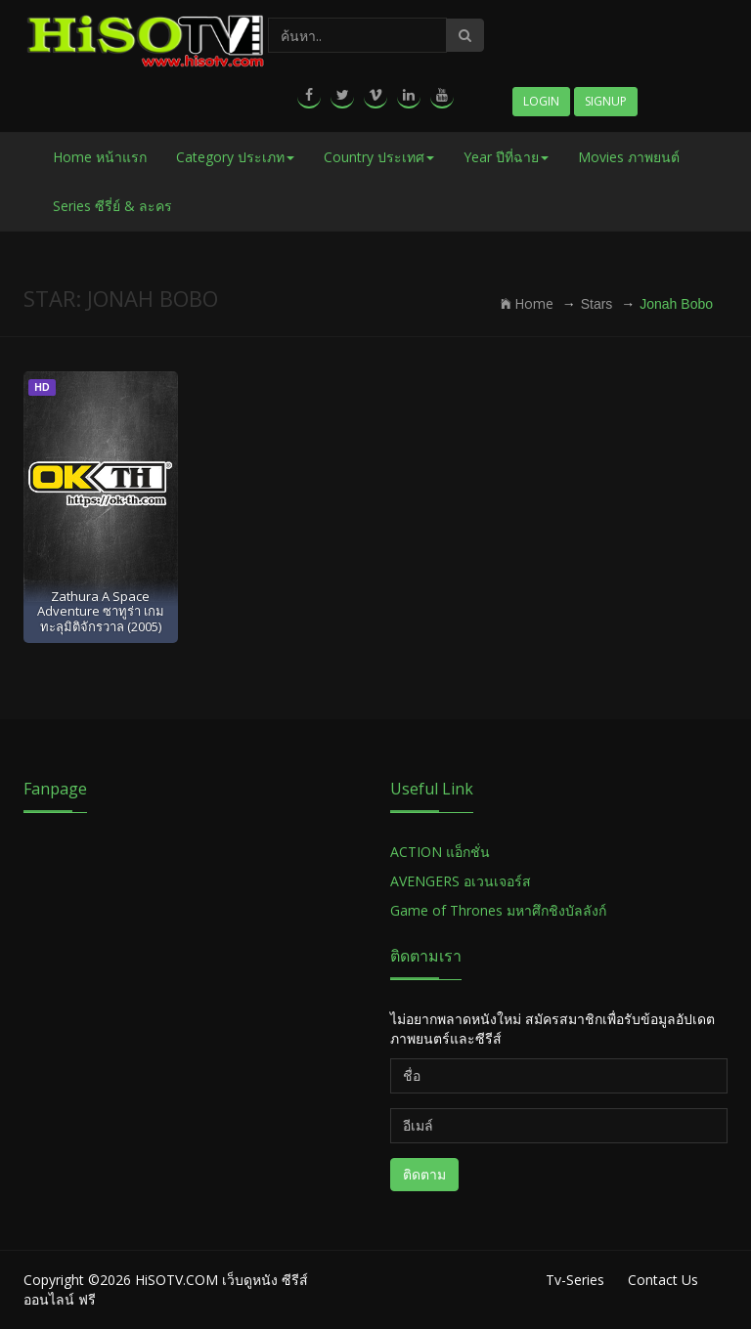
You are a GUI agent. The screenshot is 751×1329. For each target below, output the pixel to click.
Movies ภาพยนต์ (629, 157)
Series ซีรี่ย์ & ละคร (112, 205)
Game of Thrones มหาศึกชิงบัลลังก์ (500, 910)
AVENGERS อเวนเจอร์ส (460, 881)
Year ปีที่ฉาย (506, 157)
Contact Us (663, 1279)
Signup (606, 101)
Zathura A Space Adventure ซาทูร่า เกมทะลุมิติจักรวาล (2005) (100, 611)
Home (527, 303)
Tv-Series (575, 1279)
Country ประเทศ (379, 157)
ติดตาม (424, 1174)
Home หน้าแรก (100, 157)
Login (541, 101)
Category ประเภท (235, 157)
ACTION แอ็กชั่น (440, 851)
